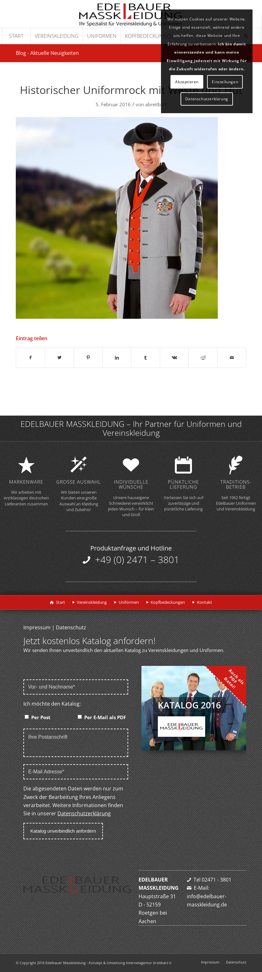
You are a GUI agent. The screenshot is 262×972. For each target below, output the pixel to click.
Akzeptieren (187, 81)
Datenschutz (71, 627)
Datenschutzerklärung (84, 813)
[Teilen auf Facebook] (30, 357)
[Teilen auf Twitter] (59, 357)
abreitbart (156, 104)
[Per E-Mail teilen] (231, 357)
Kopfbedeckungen (168, 602)
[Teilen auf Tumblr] (145, 357)
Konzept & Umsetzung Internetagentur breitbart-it (130, 962)
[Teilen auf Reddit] (203, 357)
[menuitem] (16, 36)
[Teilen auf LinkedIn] (117, 357)
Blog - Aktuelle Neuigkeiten (47, 52)
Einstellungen (225, 81)
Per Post (41, 717)
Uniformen (129, 602)
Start (60, 602)
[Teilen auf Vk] (174, 357)
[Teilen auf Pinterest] (88, 357)
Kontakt (204, 602)
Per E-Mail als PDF (105, 717)
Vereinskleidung (92, 602)
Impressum (37, 627)
